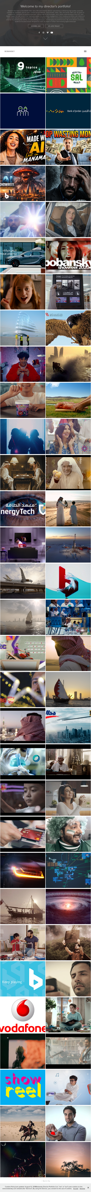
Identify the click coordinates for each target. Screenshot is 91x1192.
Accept (75, 1188)
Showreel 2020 (36, 26)
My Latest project (54, 26)
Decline (82, 1188)
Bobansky (10, 51)
